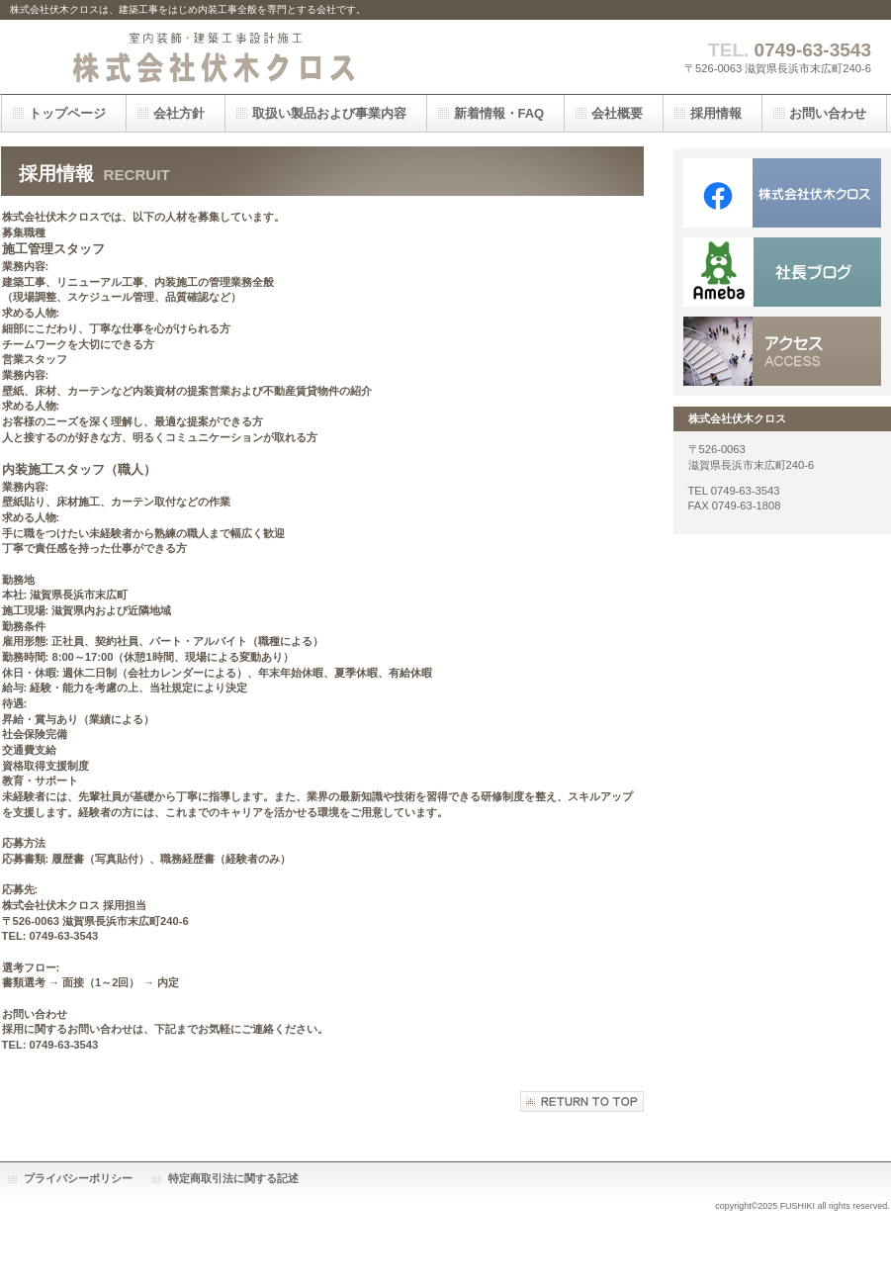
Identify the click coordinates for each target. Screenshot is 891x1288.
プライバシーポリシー (78, 1178)
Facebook (782, 193)
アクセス (782, 351)
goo (782, 272)
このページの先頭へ (582, 1101)
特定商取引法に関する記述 (233, 1178)
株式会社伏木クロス (207, 57)
